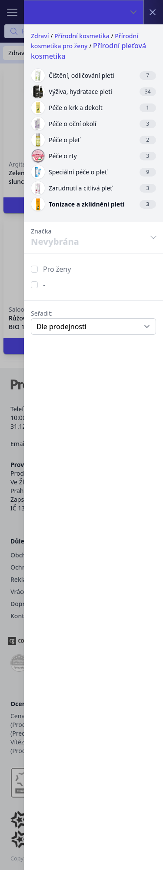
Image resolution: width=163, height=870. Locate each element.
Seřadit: (42, 313)
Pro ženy (57, 269)
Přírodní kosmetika (82, 36)
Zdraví (40, 36)
